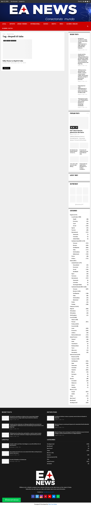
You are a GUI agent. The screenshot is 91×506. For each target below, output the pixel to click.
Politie (73, 302)
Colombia (75, 236)
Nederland (75, 300)
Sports (73, 227)
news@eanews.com (48, 492)
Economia (74, 330)
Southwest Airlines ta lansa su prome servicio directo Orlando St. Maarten (71, 417)
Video (61, 24)
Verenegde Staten (77, 284)
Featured (8, 40)
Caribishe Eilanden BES (77, 286)
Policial (73, 321)
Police (73, 256)
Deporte (12, 24)
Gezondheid (76, 265)
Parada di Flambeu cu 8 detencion (18, 459)
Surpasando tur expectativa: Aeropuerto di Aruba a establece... (83, 166)
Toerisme (74, 276)
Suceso (45, 24)
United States (76, 238)
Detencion (74, 383)
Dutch (71, 260)
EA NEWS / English (72, 24)
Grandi (73, 391)
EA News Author (7, 62)
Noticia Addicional (76, 334)
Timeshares (74, 343)
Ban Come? (73, 398)
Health (74, 219)
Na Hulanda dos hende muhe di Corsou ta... (74, 151)
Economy (75, 221)
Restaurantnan (75, 345)
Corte (73, 328)
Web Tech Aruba (52, 504)
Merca (73, 372)
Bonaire (75, 245)
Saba (5, 40)
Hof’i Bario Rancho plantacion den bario (77, 131)
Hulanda (74, 369)
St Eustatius (73, 313)
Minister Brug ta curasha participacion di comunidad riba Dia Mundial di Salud (72, 424)
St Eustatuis (73, 310)
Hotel (73, 341)
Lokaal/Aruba (75, 262)
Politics (73, 258)
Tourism (74, 230)
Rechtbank (75, 271)
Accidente (74, 380)
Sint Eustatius (76, 252)
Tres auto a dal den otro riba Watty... (73, 165)
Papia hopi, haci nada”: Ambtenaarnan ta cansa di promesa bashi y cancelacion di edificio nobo (82, 89)
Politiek (73, 304)
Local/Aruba (75, 217)
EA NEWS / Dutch (7, 28)
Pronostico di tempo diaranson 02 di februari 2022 (84, 152)
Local (4, 24)
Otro (73, 376)
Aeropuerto (74, 352)
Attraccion (74, 350)
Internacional (35, 24)
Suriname (74, 374)
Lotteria (73, 332)
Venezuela (75, 234)
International (75, 232)
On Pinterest (74, 184)
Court (74, 223)
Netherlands (76, 254)
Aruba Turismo (22, 24)
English (72, 214)
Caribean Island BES (76, 241)
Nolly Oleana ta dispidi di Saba (13, 61)
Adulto (73, 393)
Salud (73, 319)
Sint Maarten (76, 247)
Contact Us (22, 1)
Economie (75, 267)
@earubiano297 (79, 204)
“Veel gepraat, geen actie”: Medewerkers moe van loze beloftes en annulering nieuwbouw (83, 102)
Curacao (75, 243)
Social (74, 225)
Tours (73, 348)
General (73, 339)
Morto (54, 24)
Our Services (14, 1)
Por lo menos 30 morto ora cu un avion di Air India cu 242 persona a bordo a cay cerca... (26, 452)
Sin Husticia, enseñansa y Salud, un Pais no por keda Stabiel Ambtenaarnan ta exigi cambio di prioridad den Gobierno (82, 43)
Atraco (73, 385)
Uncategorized (73, 402)
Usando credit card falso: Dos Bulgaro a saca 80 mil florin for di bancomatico (25, 444)
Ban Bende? (73, 400)
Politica (73, 324)
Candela (74, 387)
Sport (73, 273)
